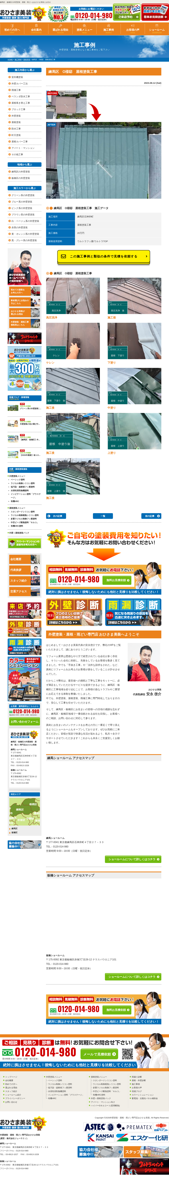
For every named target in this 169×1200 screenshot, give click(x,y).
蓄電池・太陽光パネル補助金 (145, 1098)
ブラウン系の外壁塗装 (23, 214)
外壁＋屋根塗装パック (19, 533)
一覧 (103, 516)
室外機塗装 (17, 77)
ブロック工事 (18, 109)
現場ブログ (137, 1091)
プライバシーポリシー (15, 1098)
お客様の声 (133, 31)
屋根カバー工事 (20, 141)
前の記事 (149, 516)
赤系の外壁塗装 (20, 227)
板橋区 (15, 832)
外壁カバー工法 (20, 83)
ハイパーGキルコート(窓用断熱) (105, 1105)
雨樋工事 (16, 90)
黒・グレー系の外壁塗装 (24, 240)
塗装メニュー (84, 31)
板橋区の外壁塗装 (21, 178)
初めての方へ (12, 31)
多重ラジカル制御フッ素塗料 (24, 519)
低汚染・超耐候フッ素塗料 (23, 487)
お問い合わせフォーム (24, 721)
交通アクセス (25, 591)
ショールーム (157, 31)
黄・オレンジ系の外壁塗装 (25, 234)
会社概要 (25, 559)
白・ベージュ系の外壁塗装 (25, 221)
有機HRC (15, 501)
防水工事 (16, 128)
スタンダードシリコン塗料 (23, 512)
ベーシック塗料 (18, 479)
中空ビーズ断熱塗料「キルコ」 (25, 522)
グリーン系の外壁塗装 (23, 195)
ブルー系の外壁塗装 (22, 201)
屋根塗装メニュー (99, 1077)
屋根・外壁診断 (139, 1080)
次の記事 (57, 516)
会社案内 (36, 31)
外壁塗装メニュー (54, 1077)
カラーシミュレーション (143, 1095)
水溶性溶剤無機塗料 (20, 490)
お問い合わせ (11, 1102)
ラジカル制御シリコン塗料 (23, 483)
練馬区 (15, 828)
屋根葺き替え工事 (21, 103)
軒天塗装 (16, 135)
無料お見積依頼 (116, 580)
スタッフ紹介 (25, 580)
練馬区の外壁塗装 (21, 171)
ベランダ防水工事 (21, 96)
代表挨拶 (25, 570)
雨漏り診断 (137, 1077)
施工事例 (109, 31)
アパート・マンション (23, 148)
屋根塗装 (16, 122)
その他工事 (17, 154)
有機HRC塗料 (17, 526)
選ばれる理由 (60, 31)
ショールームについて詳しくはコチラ (131, 859)
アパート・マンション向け (103, 1102)
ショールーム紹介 (13, 1095)
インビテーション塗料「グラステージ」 (26, 496)
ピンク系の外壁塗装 (22, 208)
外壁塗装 (16, 115)
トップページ (11, 1077)
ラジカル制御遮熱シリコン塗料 (25, 515)
